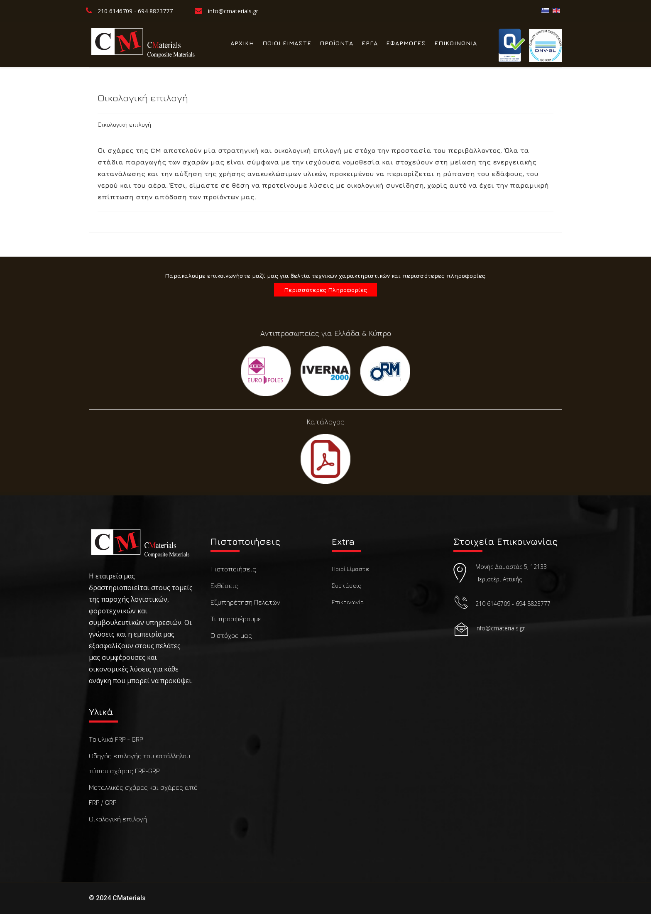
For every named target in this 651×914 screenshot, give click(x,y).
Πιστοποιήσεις (233, 569)
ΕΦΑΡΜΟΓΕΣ (406, 43)
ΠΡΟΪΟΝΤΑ (336, 43)
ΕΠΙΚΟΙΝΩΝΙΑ (455, 43)
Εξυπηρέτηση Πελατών (245, 602)
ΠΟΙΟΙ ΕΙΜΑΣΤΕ (286, 43)
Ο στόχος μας (231, 635)
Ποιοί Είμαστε (350, 568)
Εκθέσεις (224, 585)
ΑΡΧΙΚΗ (242, 43)
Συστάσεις (346, 585)
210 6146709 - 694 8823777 (135, 11)
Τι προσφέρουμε (236, 618)
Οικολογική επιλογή (118, 819)
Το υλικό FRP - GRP (116, 739)
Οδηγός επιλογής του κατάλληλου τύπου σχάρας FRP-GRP (139, 763)
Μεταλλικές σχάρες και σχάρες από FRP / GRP (143, 795)
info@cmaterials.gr (233, 11)
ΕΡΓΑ (370, 43)
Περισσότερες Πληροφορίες (325, 289)
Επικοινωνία (348, 601)
